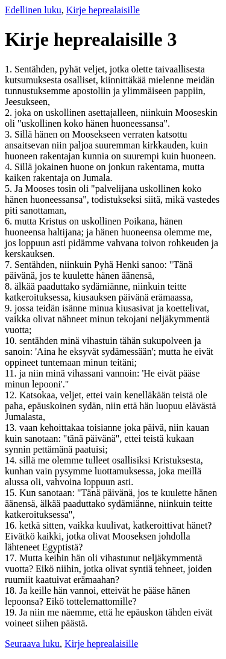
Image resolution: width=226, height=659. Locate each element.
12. (12, 395)
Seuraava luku (32, 643)
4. (9, 167)
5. (9, 188)
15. (12, 493)
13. (12, 427)
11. (12, 373)
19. (12, 612)
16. (12, 525)
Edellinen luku (33, 10)
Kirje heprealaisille (103, 10)
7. (9, 264)
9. (9, 308)
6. (9, 221)
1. (9, 69)
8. (9, 286)
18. (12, 590)
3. (9, 134)
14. (12, 460)
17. (12, 558)
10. (12, 341)
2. (9, 112)
